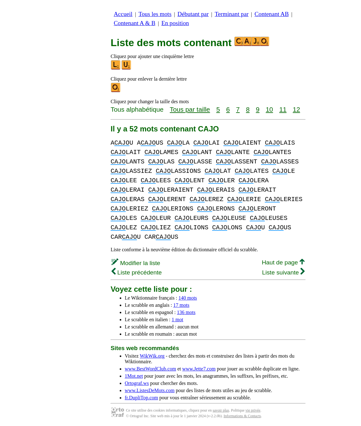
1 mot (177, 319)
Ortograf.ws (137, 383)
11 (282, 109)
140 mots (187, 298)
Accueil (123, 14)
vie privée (252, 410)
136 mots (186, 312)
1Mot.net (134, 376)
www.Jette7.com (199, 368)
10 (269, 109)
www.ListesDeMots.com (150, 390)
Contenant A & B (134, 23)
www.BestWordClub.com (150, 368)
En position (175, 23)
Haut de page (283, 262)
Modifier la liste (136, 263)
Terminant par (232, 14)
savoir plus (221, 410)
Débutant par (193, 14)
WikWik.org (152, 356)
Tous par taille (190, 109)
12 (296, 109)
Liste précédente (137, 272)
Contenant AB (271, 14)
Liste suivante (283, 272)
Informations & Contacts (242, 416)
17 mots (181, 305)
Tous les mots (155, 14)
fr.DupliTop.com (141, 397)
